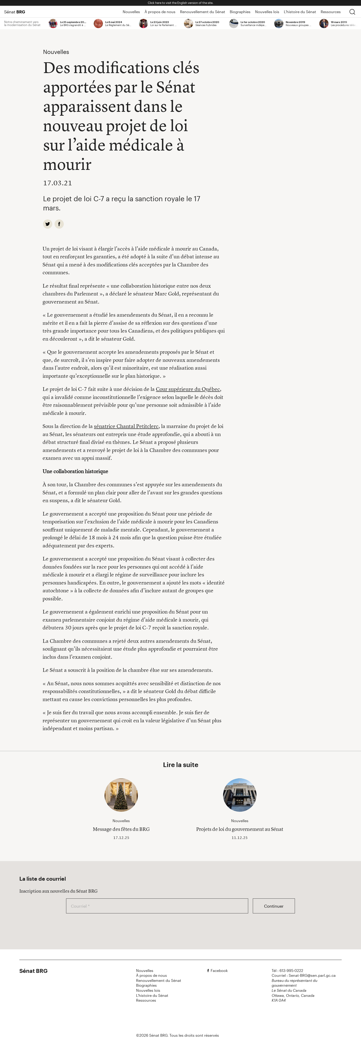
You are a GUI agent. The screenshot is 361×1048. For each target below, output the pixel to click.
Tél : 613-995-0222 (287, 970)
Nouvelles (131, 11)
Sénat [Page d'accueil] (14, 11)
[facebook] (59, 224)
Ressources (331, 11)
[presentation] (101, 927)
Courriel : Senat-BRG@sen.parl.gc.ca (304, 975)
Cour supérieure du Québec (188, 389)
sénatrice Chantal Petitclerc (126, 426)
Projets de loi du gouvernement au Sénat (239, 829)
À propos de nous (160, 11)
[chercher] (352, 11)
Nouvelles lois (267, 11)
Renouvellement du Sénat (202, 11)
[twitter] (47, 224)
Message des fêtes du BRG (121, 829)
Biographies (240, 11)
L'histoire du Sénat (300, 11)
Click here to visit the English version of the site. (180, 3)
